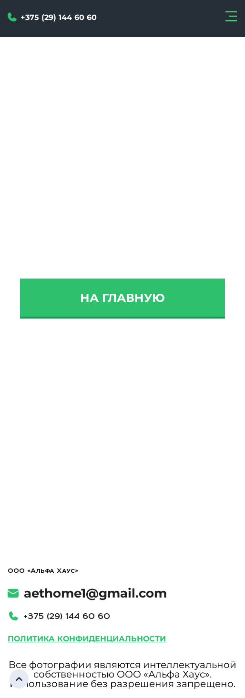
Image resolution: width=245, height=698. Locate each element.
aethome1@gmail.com (87, 593)
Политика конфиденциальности (87, 638)
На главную (122, 298)
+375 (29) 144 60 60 (67, 616)
